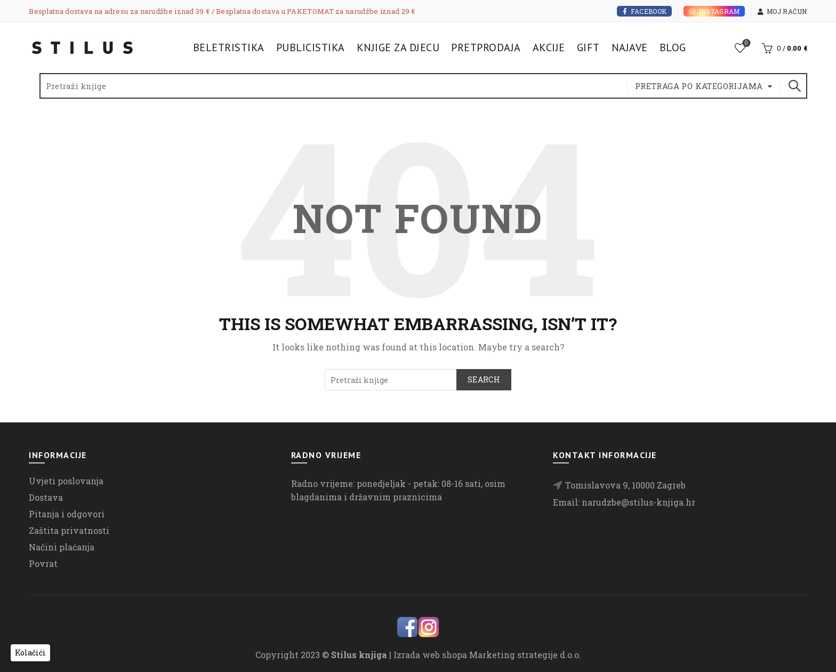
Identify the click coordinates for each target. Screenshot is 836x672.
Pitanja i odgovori (66, 513)
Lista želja (745, 43)
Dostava (46, 497)
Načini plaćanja (61, 547)
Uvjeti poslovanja (66, 480)
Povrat (43, 563)
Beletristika (228, 47)
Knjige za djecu (398, 47)
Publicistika (310, 47)
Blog (673, 47)
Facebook (644, 11)
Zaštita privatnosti (69, 530)
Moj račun (782, 11)
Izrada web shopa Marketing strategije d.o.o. (487, 654)
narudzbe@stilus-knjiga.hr (638, 502)
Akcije (549, 47)
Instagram (714, 11)
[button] (30, 652)
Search (794, 86)
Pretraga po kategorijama (699, 86)
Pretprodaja (486, 47)
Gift (588, 47)
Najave (630, 47)
